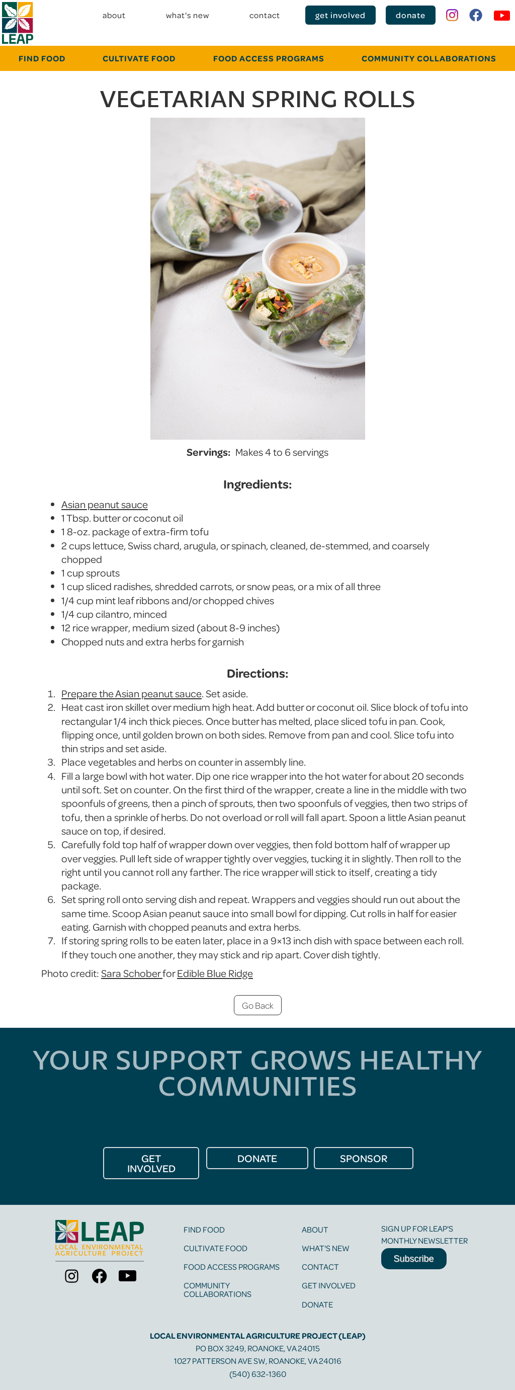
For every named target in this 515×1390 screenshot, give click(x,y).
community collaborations (429, 58)
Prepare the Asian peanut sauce (131, 693)
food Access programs (268, 58)
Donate (317, 1304)
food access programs (232, 1266)
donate (410, 15)
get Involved (151, 1163)
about (114, 15)
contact (264, 15)
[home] (17, 23)
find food (204, 1229)
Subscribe (414, 1259)
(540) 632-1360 (257, 1373)
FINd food (42, 58)
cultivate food (139, 58)
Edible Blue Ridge (215, 972)
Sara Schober (131, 972)
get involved (340, 15)
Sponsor (363, 1158)
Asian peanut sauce (104, 504)
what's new (187, 15)
